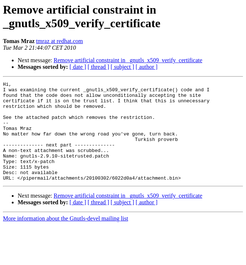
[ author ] (147, 67)
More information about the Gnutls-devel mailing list (65, 238)
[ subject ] (122, 67)
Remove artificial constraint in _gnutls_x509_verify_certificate (128, 60)
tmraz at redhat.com (59, 41)
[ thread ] (98, 67)
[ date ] (77, 67)
